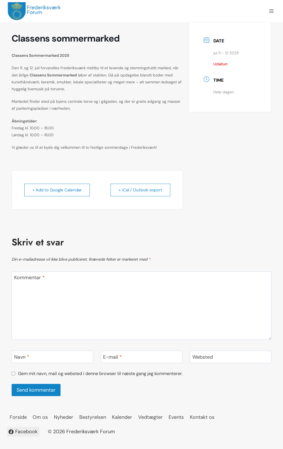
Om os (40, 417)
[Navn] (52, 357)
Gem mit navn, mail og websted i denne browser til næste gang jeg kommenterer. (100, 373)
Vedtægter (150, 417)
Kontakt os (202, 417)
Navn (21, 357)
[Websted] (230, 357)
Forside (18, 417)
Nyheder (63, 417)
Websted (202, 357)
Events (176, 417)
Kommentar (29, 278)
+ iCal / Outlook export (140, 190)
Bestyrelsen (92, 417)
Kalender (122, 417)
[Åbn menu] (271, 11)
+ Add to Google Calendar (57, 190)
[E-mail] (141, 357)
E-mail (112, 357)
